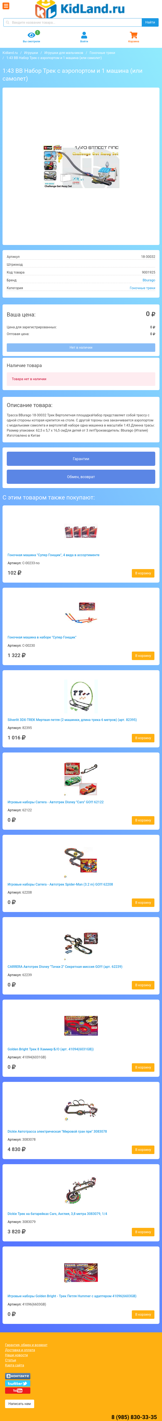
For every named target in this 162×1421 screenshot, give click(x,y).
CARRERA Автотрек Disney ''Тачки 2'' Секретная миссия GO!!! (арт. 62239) (65, 967)
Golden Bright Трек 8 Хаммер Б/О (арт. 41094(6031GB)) (51, 1049)
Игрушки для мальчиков (64, 53)
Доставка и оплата (20, 1350)
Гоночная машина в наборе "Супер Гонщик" (42, 637)
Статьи (10, 1360)
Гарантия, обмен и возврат (26, 1345)
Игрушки (31, 53)
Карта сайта (14, 1365)
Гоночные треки (102, 53)
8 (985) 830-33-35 (134, 1417)
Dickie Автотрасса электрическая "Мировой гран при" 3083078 (57, 1131)
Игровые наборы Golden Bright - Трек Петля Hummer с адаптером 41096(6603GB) (72, 1296)
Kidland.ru (10, 53)
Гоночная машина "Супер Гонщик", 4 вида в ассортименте (54, 555)
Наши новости (16, 1355)
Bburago (149, 280)
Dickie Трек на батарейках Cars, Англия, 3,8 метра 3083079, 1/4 (57, 1214)
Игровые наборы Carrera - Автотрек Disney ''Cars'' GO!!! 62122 (56, 802)
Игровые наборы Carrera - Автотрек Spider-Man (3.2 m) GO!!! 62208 (60, 884)
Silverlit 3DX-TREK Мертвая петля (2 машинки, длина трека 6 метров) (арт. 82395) (72, 720)
